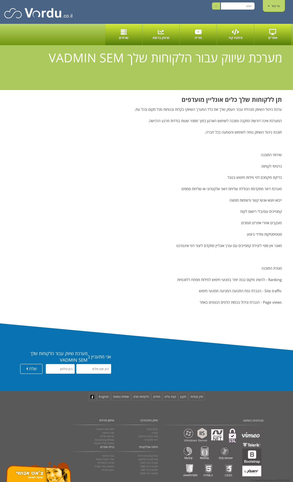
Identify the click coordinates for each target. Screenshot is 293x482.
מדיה (198, 34)
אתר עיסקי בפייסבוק (148, 436)
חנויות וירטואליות (106, 462)
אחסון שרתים (106, 420)
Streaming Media (104, 439)
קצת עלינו (170, 397)
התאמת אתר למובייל (104, 466)
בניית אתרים (107, 447)
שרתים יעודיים (107, 436)
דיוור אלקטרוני (151, 439)
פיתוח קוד (235, 34)
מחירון (156, 397)
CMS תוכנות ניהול (149, 462)
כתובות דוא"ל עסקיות (104, 443)
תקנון (183, 397)
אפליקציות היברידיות (148, 456)
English (104, 397)
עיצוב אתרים (108, 470)
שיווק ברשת (161, 34)
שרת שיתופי (108, 433)
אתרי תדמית (108, 456)
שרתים (124, 34)
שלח (31, 368)
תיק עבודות (196, 397)
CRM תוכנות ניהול (149, 466)
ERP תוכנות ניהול (149, 470)
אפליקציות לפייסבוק (148, 459)
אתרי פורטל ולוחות (105, 459)
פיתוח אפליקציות (148, 447)
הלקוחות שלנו (141, 397)
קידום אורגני (152, 429)
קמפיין (155, 433)
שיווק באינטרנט (149, 420)
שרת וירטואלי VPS (105, 429)
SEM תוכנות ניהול (149, 473)
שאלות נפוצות (121, 397)
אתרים (272, 34)
